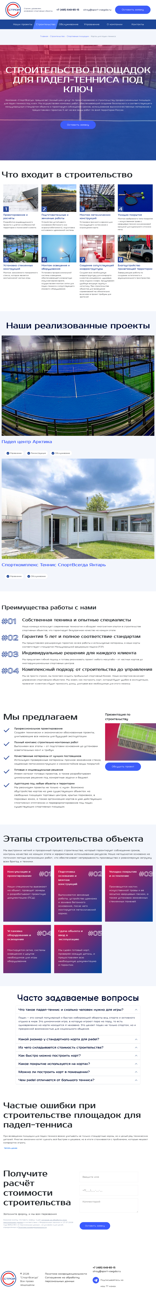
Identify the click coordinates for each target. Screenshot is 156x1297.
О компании (114, 24)
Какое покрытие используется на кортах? (54, 1064)
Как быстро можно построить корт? (49, 1056)
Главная (44, 36)
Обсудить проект (123, 766)
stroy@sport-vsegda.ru (97, 9)
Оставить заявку (133, 9)
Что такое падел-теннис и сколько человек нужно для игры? (70, 1010)
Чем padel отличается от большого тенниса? (56, 1080)
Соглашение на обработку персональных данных (62, 1279)
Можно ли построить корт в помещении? (54, 1072)
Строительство (45, 24)
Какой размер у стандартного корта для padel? (58, 1039)
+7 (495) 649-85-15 (67, 9)
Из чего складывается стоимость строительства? (60, 1047)
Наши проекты (22, 24)
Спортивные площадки (78, 36)
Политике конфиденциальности (32, 1227)
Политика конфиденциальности (66, 1273)
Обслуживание (68, 24)
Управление (91, 24)
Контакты (138, 24)
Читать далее (10, 1148)
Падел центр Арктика (27, 441)
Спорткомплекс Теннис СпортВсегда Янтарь (54, 564)
